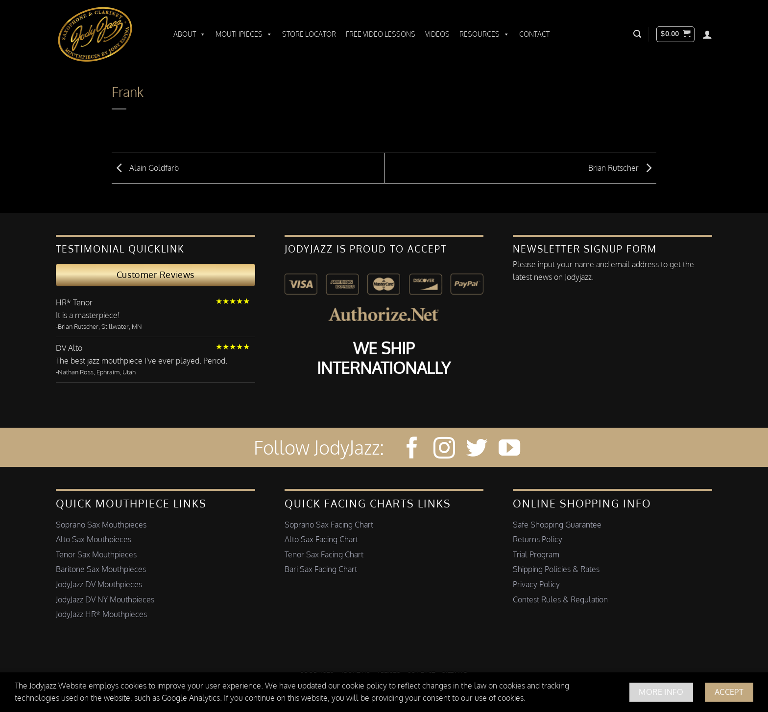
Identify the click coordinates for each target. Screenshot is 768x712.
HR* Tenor (74, 302)
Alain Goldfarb (145, 167)
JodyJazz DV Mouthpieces (99, 584)
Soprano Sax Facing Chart (329, 524)
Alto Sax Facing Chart (321, 539)
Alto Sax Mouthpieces (93, 539)
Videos (437, 34)
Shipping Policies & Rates (556, 569)
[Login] (707, 34)
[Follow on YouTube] (509, 449)
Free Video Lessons (380, 34)
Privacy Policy (536, 584)
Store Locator (309, 34)
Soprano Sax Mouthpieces (101, 524)
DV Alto (69, 348)
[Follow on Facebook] (412, 449)
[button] (637, 34)
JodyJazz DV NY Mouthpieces (105, 599)
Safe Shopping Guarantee (557, 524)
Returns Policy (537, 539)
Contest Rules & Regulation (560, 599)
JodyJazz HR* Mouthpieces (101, 614)
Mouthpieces (244, 34)
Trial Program (536, 554)
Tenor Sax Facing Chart (324, 554)
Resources (484, 34)
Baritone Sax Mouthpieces (101, 569)
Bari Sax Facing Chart (321, 569)
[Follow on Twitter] (476, 449)
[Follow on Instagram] (444, 449)
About (189, 34)
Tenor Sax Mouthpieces (96, 554)
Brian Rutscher (622, 167)
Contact (534, 34)
